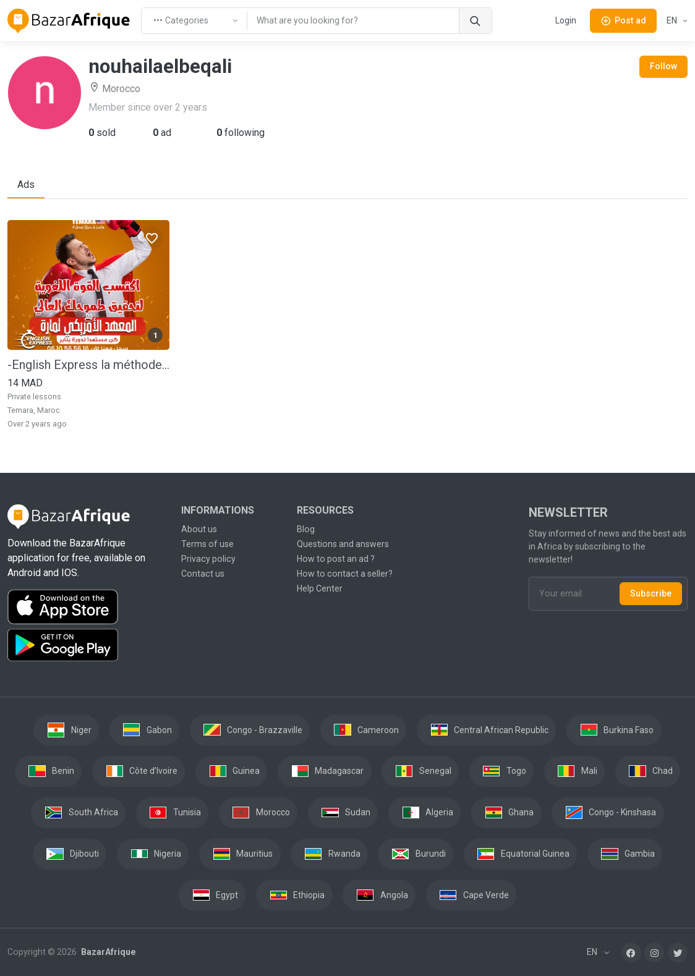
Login (565, 20)
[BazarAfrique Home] (68, 21)
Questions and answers (343, 544)
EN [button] (673, 20)
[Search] (475, 20)
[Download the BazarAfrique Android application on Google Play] (86, 645)
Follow (663, 66)
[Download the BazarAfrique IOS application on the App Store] (86, 607)
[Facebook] (631, 952)
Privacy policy (208, 559)
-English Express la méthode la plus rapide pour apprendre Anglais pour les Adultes (88, 364)
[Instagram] (654, 952)
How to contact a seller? (345, 574)
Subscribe (651, 593)
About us (199, 529)
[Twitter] (678, 952)
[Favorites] (151, 238)
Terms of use (207, 544)
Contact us (202, 574)
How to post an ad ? (336, 559)
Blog (306, 529)
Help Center (320, 588)
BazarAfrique (107, 952)
